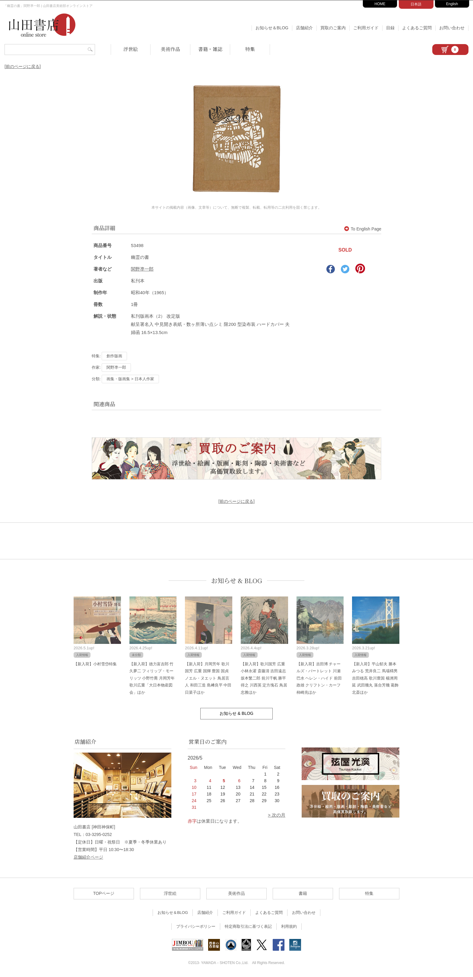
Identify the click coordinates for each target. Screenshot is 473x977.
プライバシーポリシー (195, 926)
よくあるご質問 (417, 27)
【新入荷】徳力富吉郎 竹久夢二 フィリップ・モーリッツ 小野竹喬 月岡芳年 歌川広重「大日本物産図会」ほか (152, 678)
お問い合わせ (452, 27)
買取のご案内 (333, 27)
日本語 (416, 4)
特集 (250, 49)
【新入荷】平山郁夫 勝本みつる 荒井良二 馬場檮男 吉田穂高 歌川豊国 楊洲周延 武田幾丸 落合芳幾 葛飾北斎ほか (375, 678)
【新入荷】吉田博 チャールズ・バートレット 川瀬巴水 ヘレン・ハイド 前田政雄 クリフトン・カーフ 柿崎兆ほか (319, 678)
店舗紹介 (304, 27)
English (452, 4)
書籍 (303, 893)
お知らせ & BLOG (236, 580)
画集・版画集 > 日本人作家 (130, 379)
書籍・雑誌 (210, 49)
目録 (390, 27)
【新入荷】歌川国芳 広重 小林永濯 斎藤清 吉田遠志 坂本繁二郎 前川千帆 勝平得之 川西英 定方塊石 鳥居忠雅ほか (264, 678)
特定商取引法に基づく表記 (248, 926)
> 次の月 (276, 815)
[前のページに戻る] (23, 66)
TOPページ (104, 893)
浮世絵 (130, 49)
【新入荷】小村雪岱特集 (95, 664)
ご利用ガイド (366, 27)
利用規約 (289, 926)
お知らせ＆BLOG (272, 27)
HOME (380, 4)
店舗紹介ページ (88, 857)
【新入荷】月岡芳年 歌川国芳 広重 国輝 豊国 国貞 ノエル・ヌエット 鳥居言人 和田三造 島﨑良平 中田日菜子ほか (208, 678)
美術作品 (170, 49)
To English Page (362, 229)
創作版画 (114, 356)
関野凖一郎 (142, 269)
